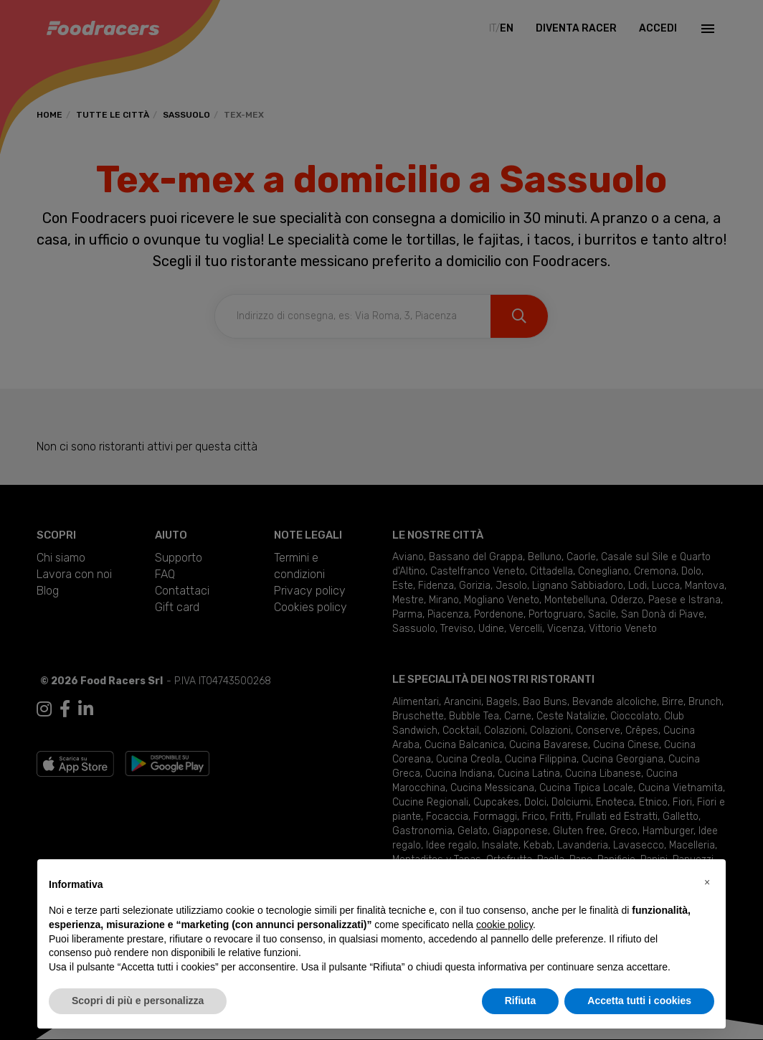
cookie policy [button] (504, 924)
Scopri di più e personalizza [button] (138, 1000)
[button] (707, 882)
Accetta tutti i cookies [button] (639, 1000)
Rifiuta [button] (520, 1000)
